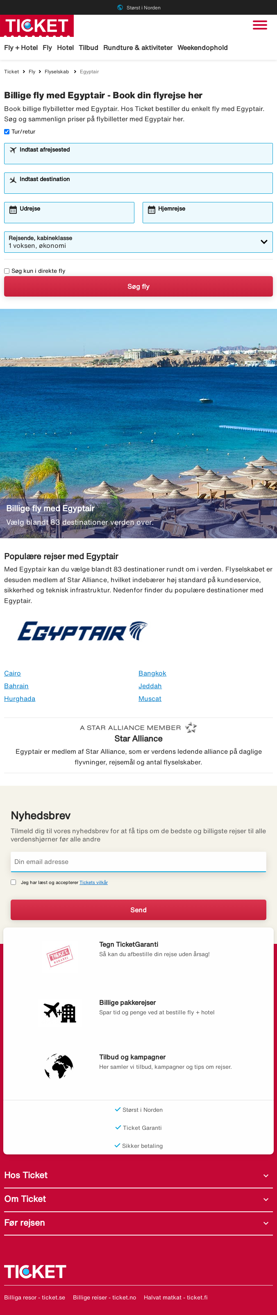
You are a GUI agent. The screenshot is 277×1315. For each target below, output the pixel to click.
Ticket (11, 71)
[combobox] (143, 157)
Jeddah (150, 685)
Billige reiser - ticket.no (104, 1297)
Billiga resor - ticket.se (34, 1297)
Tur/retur (19, 131)
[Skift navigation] (260, 25)
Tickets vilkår (93, 882)
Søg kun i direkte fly (35, 271)
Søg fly (138, 286)
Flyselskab (57, 71)
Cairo (12, 673)
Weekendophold (202, 47)
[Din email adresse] (138, 862)
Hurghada (19, 698)
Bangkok (152, 673)
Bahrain (16, 685)
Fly (47, 47)
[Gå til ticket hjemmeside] (37, 25)
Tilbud (88, 47)
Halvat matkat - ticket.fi (176, 1297)
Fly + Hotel (21, 47)
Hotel (65, 47)
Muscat (149, 698)
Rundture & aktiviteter (138, 47)
